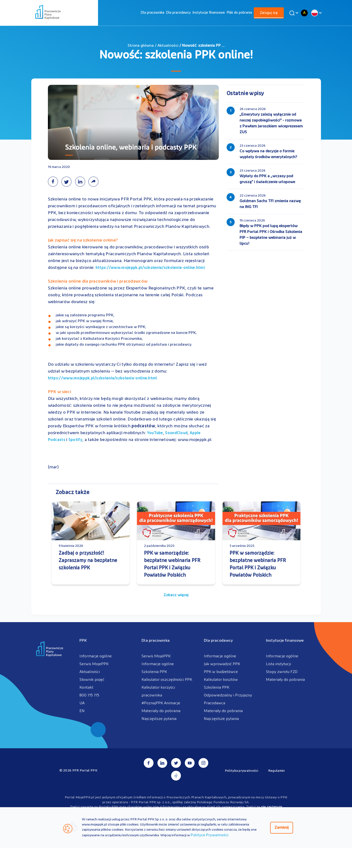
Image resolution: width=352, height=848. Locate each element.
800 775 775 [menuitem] (89, 695)
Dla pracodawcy (178, 13)
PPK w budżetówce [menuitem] (221, 672)
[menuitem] (152, 13)
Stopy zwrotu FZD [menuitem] (281, 672)
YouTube (155, 433)
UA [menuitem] (82, 703)
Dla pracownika (152, 13)
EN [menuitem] (82, 711)
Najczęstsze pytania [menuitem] (159, 719)
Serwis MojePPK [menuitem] (94, 664)
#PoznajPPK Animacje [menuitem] (161, 703)
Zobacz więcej (176, 595)
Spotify (75, 440)
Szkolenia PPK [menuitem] (154, 672)
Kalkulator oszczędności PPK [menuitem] (167, 680)
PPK (83, 641)
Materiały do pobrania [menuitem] (161, 711)
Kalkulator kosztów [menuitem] (221, 680)
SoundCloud (176, 433)
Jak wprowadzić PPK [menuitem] (222, 664)
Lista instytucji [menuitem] (278, 664)
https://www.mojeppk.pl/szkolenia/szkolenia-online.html (150, 268)
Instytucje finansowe (208, 13)
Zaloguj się (269, 13)
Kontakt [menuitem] (86, 688)
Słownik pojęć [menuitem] (91, 680)
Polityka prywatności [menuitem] (241, 771)
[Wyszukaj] (293, 13)
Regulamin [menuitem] (276, 771)
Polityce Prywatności (209, 835)
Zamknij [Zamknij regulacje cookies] (282, 828)
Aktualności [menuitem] (89, 672)
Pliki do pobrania (239, 13)
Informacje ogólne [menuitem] (95, 656)
